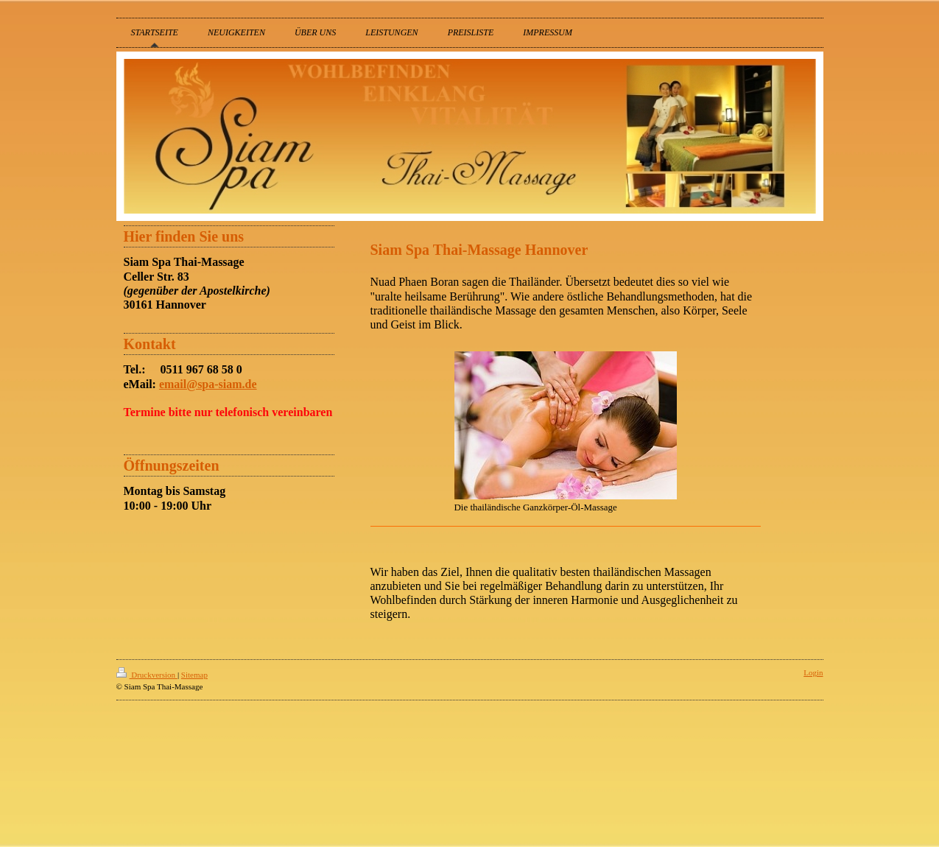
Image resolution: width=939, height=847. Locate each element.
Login (813, 672)
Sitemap (194, 674)
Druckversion (146, 674)
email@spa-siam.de (208, 384)
